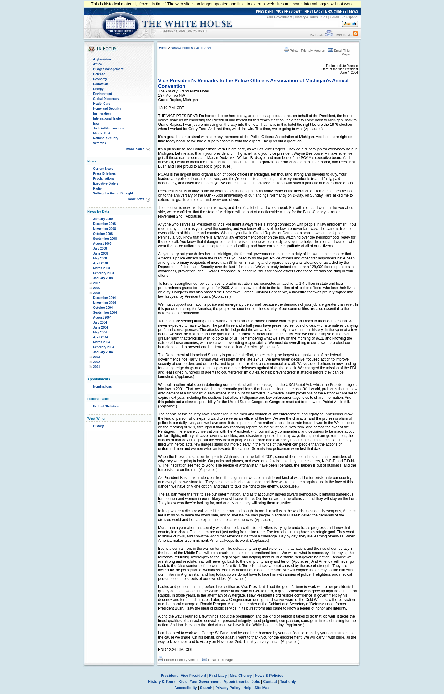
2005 (96, 293)
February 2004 (103, 347)
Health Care (101, 103)
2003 (96, 357)
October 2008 (103, 233)
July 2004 (100, 322)
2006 (96, 288)
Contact (270, 682)
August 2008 (102, 243)
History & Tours (306, 17)
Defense (99, 74)
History (98, 426)
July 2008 (100, 248)
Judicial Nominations (108, 128)
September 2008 (105, 238)
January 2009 (103, 219)
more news (136, 199)
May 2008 (100, 258)
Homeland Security (107, 108)
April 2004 (100, 337)
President (169, 675)
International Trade (107, 118)
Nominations (102, 386)
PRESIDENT (264, 11)
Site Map (261, 688)
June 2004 (100, 327)
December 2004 (104, 298)
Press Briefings (104, 173)
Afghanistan (102, 59)
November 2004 (104, 302)
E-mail (334, 17)
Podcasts (316, 35)
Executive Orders (105, 183)
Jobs (256, 682)
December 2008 (104, 224)
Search (206, 688)
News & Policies (182, 48)
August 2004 (102, 317)
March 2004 (101, 342)
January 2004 (103, 352)
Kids (323, 17)
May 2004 (100, 332)
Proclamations (103, 178)
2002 (96, 362)
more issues (135, 149)
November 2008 (104, 229)
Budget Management (108, 69)
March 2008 (101, 268)
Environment (102, 94)
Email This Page (217, 660)
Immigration (102, 113)
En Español (350, 17)
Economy (100, 79)
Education (100, 84)
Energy (98, 89)
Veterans (99, 143)
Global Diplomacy (106, 98)
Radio (97, 188)
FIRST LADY (313, 11)
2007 (96, 283)
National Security (105, 138)
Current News (103, 168)
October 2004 (103, 307)
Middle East (101, 133)
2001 (96, 367)
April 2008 (100, 263)
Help (248, 688)
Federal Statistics (106, 406)
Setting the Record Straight (113, 193)
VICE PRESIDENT (289, 11)
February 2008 (103, 273)
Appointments (236, 682)
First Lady (218, 675)
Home (163, 48)
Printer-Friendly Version (304, 50)
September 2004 (105, 312)
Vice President (193, 675)
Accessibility (185, 688)
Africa (97, 64)
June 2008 (100, 253)
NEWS (353, 11)
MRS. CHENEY (335, 11)
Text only (288, 682)
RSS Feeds (344, 35)
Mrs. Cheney (241, 675)
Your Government (279, 17)
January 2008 (103, 278)
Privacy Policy (227, 688)
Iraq (96, 123)
